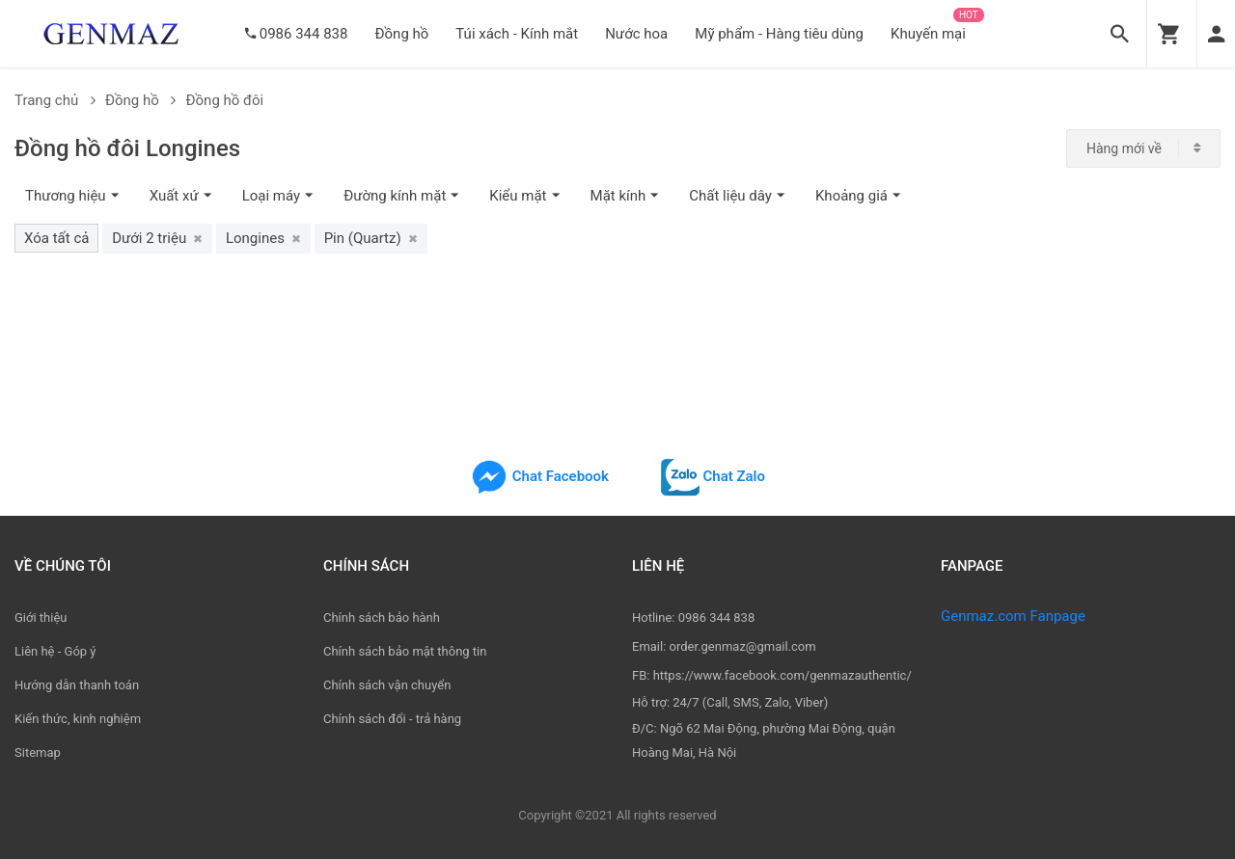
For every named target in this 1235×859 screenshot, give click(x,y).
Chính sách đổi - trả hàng (392, 718)
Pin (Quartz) (371, 238)
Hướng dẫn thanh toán (76, 685)
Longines (263, 238)
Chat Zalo (713, 476)
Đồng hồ (401, 33)
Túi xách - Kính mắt (516, 33)
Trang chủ (55, 100)
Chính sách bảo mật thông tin (404, 651)
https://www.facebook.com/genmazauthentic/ (782, 675)
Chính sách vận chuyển (387, 685)
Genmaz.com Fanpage (1013, 616)
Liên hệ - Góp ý (55, 651)
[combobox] (1143, 148)
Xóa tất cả (56, 238)
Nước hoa (636, 33)
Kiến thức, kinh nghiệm (77, 718)
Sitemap (37, 752)
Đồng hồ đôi (224, 100)
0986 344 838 (304, 33)
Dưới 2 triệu (157, 238)
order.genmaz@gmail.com (743, 646)
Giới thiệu (40, 617)
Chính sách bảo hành (381, 617)
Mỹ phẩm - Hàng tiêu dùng (779, 33)
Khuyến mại (928, 33)
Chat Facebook (539, 476)
